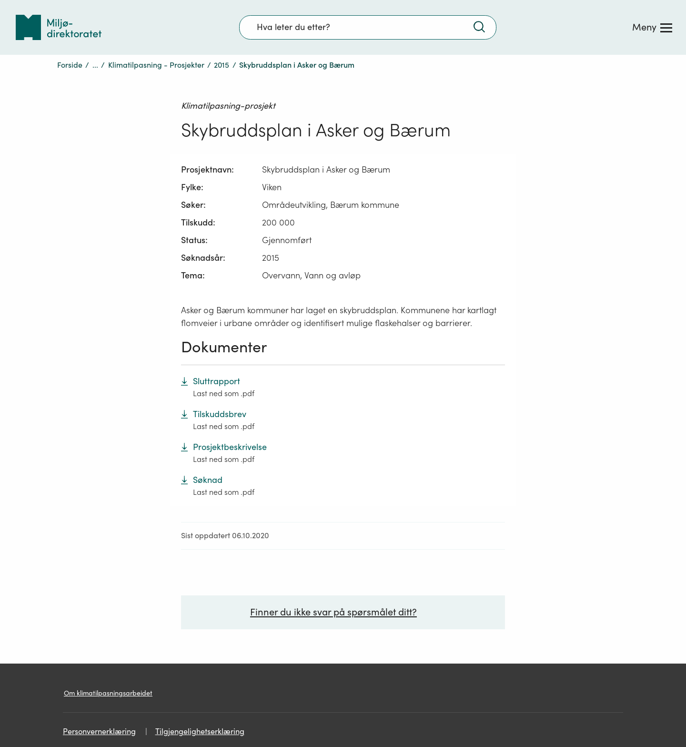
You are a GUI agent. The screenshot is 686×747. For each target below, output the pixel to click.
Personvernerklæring (99, 732)
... (95, 65)
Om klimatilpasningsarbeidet (108, 693)
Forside (69, 65)
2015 (221, 65)
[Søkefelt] (367, 27)
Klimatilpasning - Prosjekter (156, 65)
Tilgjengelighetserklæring (199, 732)
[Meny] (652, 27)
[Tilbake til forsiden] (58, 27)
